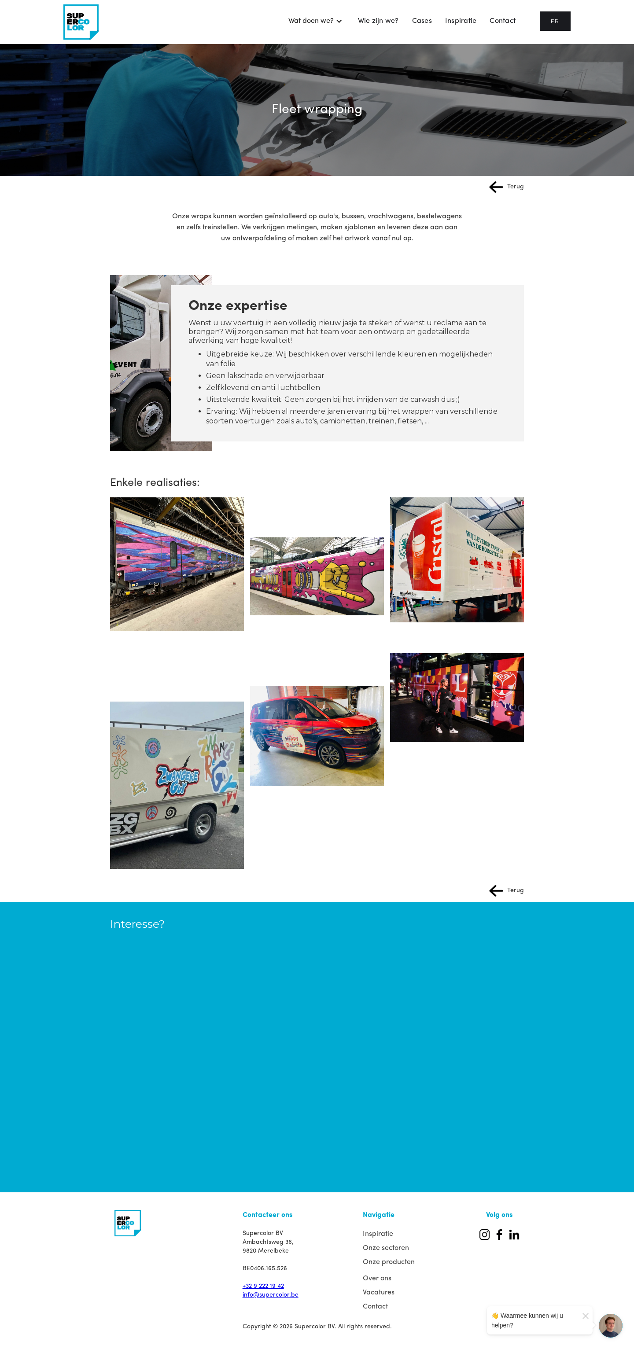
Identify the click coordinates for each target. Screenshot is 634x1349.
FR (555, 21)
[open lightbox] (177, 564)
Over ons (377, 1278)
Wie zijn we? (378, 21)
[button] (315, 21)
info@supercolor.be (271, 1295)
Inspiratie (461, 21)
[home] (81, 22)
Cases (422, 21)
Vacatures (378, 1292)
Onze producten (389, 1262)
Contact (503, 21)
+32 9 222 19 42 (263, 1286)
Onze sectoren (386, 1248)
